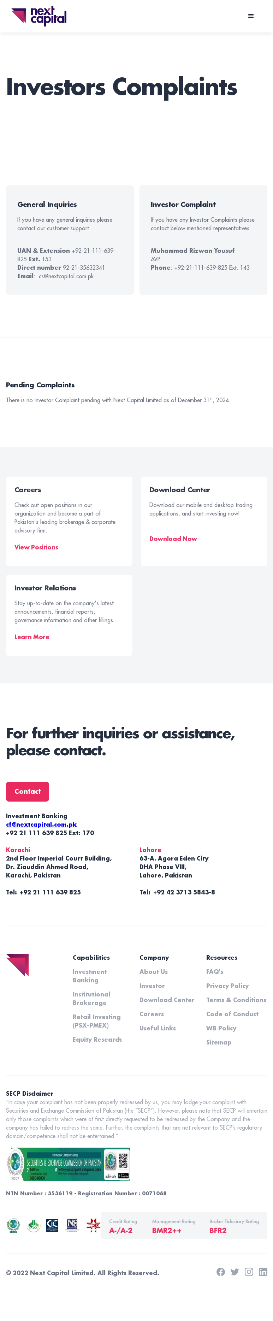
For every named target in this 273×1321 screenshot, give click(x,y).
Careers (152, 1014)
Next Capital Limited (62, 1273)
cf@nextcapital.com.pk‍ (41, 825)
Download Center (167, 1000)
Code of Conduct (232, 1014)
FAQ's (214, 972)
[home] (38, 16)
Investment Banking (90, 976)
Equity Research (97, 1040)
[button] (251, 16)
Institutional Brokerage (91, 999)
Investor (152, 986)
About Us (154, 972)
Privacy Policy (227, 986)
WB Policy (221, 1028)
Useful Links (158, 1028)
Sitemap (219, 1043)
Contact (27, 792)
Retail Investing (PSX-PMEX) (97, 1021)
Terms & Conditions (236, 1000)
